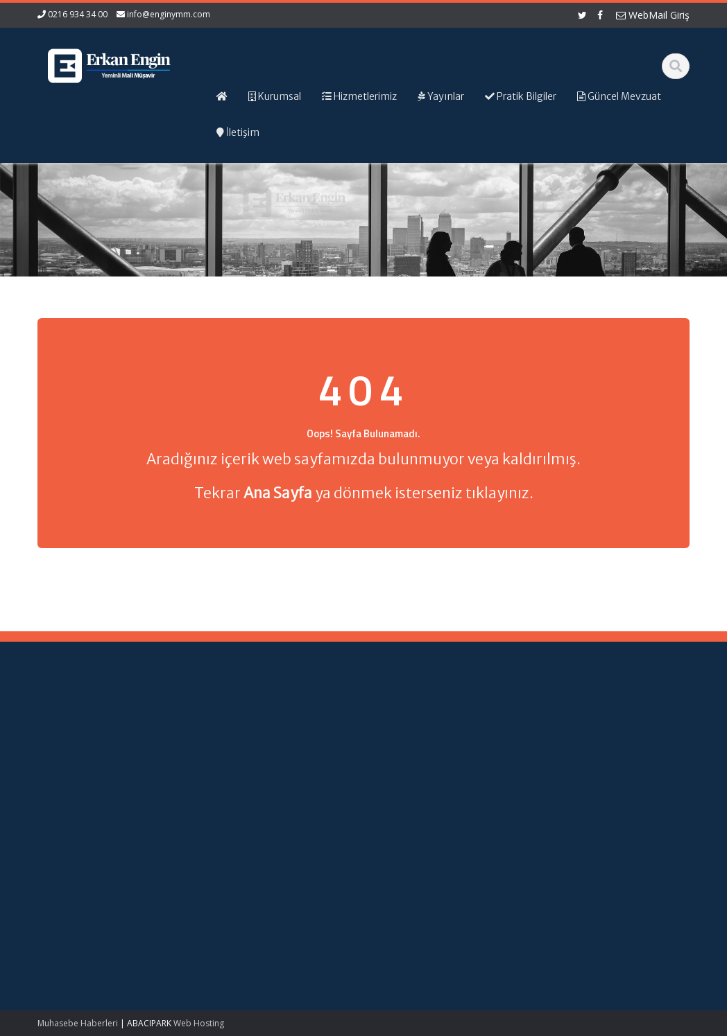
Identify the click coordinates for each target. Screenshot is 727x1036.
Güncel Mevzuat (421, 756)
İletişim (401, 770)
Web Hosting (198, 1023)
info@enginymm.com (168, 14)
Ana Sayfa (409, 718)
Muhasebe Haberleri (77, 1023)
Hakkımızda (411, 731)
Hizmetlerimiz (415, 744)
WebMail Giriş (653, 14)
